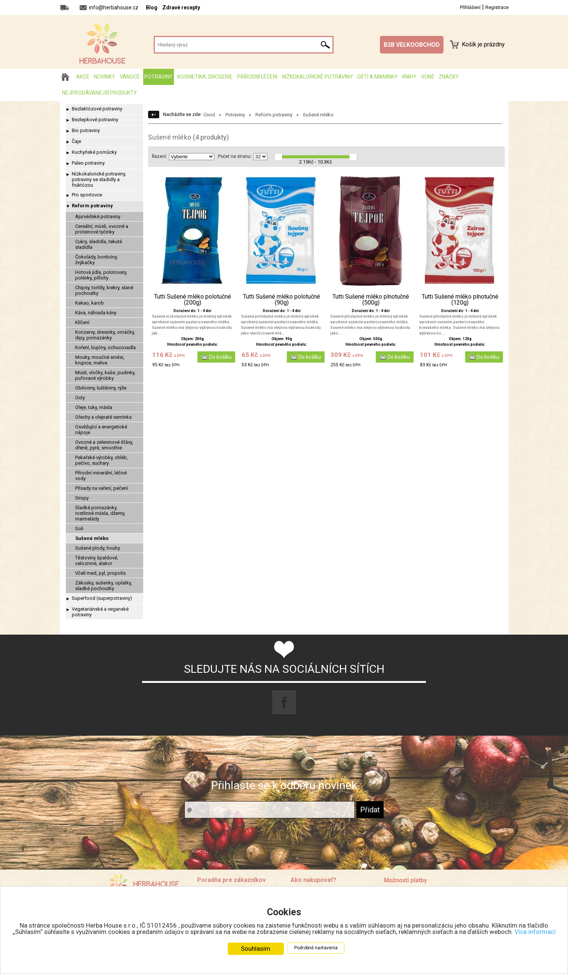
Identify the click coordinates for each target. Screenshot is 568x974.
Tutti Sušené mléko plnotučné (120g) (460, 300)
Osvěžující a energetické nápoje (101, 429)
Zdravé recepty (181, 7)
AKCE (82, 77)
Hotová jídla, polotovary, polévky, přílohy (101, 275)
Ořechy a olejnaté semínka (103, 417)
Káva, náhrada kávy (95, 312)
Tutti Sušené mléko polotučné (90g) (281, 300)
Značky (449, 77)
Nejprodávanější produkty (99, 93)
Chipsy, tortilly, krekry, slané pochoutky (104, 290)
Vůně (427, 77)
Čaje (76, 141)
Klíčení (82, 322)
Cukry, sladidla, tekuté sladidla (98, 244)
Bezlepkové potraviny (95, 119)
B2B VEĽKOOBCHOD (412, 44)
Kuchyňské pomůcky (94, 152)
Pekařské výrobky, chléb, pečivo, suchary (101, 460)
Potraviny (158, 77)
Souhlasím (255, 948)
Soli (79, 528)
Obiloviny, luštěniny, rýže (100, 388)
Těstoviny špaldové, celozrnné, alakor (96, 560)
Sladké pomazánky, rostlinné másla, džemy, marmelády (100, 513)
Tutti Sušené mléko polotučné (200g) (192, 300)
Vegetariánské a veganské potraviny (100, 611)
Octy (80, 397)
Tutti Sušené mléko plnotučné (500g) (370, 300)
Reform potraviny (92, 205)
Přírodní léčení (257, 77)
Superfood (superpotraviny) (102, 598)
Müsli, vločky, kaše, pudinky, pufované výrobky (105, 375)
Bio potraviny (86, 130)
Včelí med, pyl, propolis (100, 573)
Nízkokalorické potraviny (317, 77)
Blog (151, 7)
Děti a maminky (377, 77)
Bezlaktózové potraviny (97, 109)
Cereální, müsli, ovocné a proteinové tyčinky (101, 229)
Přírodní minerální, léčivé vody (101, 475)
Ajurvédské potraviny (97, 216)
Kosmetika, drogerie (205, 77)
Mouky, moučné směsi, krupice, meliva (100, 360)
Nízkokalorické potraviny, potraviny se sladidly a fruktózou (99, 179)
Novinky (104, 77)
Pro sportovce (87, 195)
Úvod (209, 114)
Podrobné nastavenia (316, 947)
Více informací (535, 931)
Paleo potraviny (88, 163)
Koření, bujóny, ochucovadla (105, 347)
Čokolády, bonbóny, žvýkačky (96, 259)
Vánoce (130, 77)
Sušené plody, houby (97, 548)
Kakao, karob (89, 303)
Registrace (497, 7)
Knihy (409, 77)
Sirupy (82, 498)
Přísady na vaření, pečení (101, 488)
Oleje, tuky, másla (93, 407)
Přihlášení (470, 7)
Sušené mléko (91, 538)
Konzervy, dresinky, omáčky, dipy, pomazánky (105, 335)
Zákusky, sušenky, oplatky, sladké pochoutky (103, 585)
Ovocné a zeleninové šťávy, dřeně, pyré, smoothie (104, 445)
